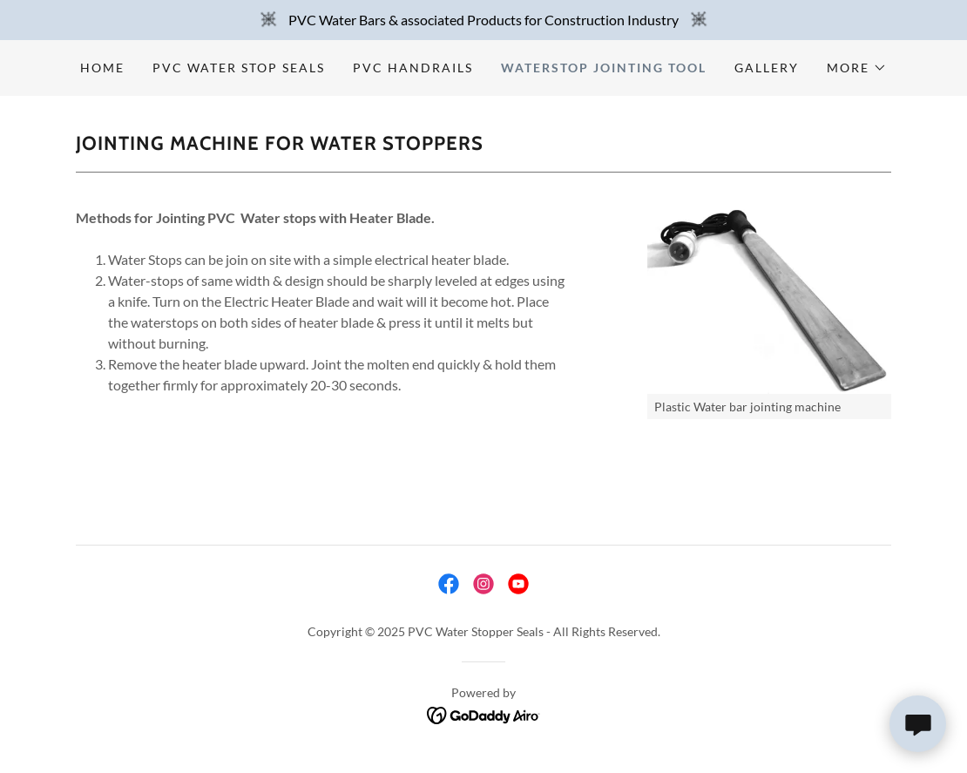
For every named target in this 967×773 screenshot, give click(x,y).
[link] (448, 583)
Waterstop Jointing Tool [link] (604, 67)
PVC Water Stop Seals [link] (238, 67)
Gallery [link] (766, 67)
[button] (857, 68)
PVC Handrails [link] (413, 67)
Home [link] (102, 67)
